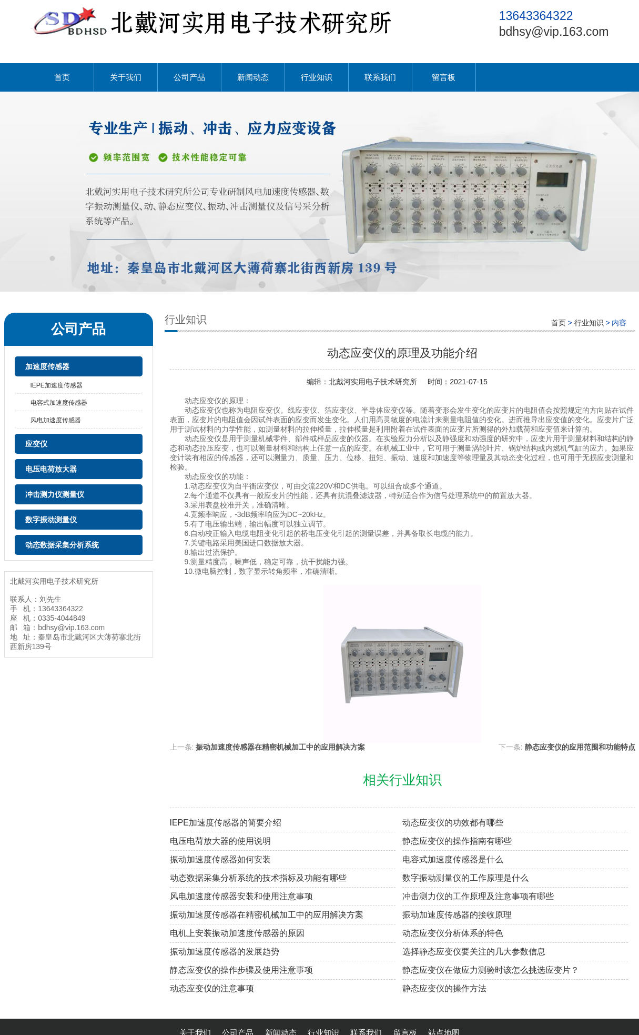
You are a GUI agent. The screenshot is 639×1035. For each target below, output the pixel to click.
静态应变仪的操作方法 (444, 988)
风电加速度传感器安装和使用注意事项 (241, 896)
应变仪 (36, 444)
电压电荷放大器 (51, 469)
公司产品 (189, 77)
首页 (62, 77)
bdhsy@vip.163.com (554, 31)
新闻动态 (253, 77)
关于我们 (125, 77)
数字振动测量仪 (51, 519)
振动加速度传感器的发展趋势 (224, 951)
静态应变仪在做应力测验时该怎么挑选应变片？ (490, 970)
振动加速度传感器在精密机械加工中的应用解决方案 (280, 747)
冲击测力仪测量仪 (54, 494)
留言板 (443, 77)
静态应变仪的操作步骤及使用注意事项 (241, 970)
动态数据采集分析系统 (62, 545)
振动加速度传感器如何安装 (220, 859)
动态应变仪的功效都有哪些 (452, 822)
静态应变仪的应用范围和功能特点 (580, 747)
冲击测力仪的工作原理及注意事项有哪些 (478, 896)
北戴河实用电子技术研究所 (373, 381)
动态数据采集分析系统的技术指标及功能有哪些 (258, 877)
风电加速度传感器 (56, 420)
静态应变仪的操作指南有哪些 (457, 841)
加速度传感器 (47, 366)
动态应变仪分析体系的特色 (452, 933)
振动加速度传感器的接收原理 (457, 914)
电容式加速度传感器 (59, 402)
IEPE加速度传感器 (57, 385)
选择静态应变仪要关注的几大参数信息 (473, 951)
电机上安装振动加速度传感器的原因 (237, 933)
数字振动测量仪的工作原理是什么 (465, 877)
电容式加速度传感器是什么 (452, 859)
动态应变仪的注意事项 (212, 988)
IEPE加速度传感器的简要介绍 (225, 822)
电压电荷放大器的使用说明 (220, 841)
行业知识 (316, 77)
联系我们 (380, 77)
